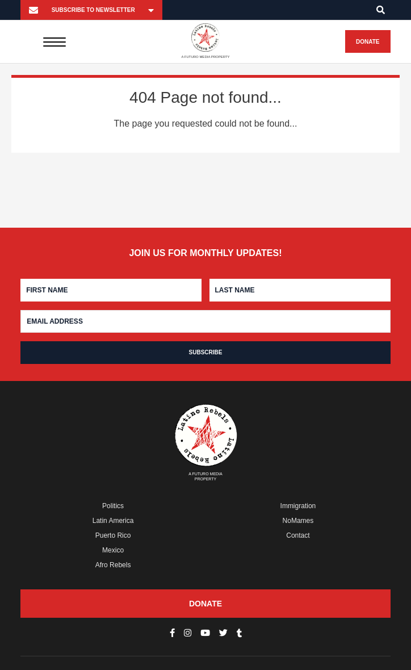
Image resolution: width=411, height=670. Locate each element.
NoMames (298, 521)
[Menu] (54, 41)
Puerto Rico (113, 535)
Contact (297, 535)
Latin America (113, 521)
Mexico (113, 550)
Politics (113, 506)
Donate (367, 42)
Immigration (298, 506)
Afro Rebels (113, 565)
